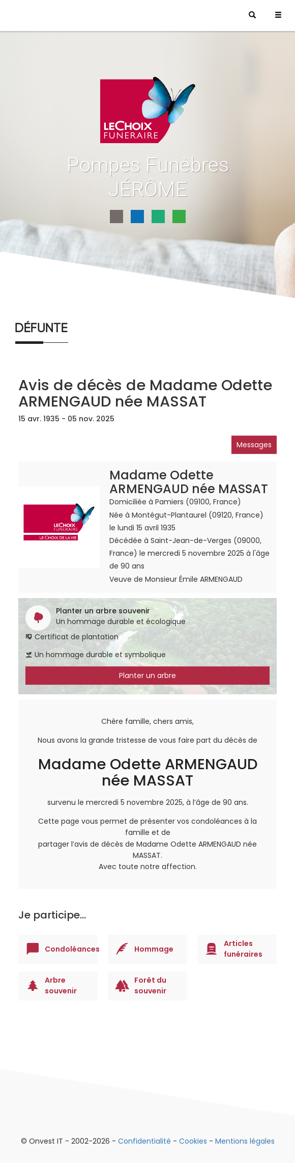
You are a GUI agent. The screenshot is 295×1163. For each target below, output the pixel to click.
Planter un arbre (147, 675)
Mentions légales (245, 1141)
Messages (254, 445)
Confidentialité (144, 1141)
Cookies (193, 1141)
